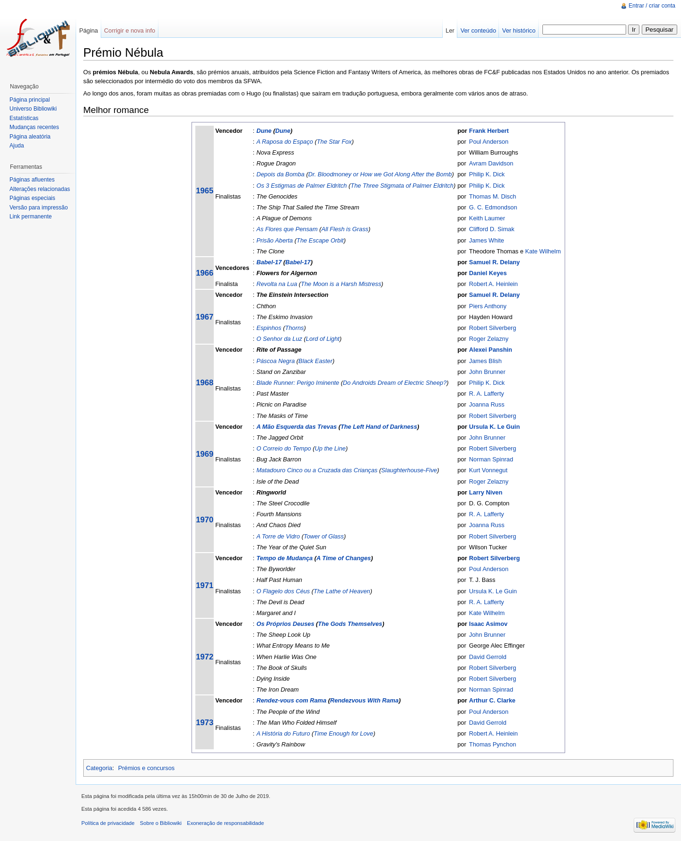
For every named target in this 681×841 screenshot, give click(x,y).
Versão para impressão (38, 207)
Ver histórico (518, 30)
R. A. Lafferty (486, 393)
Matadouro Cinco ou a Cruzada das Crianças (316, 470)
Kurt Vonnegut (488, 470)
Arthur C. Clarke (492, 700)
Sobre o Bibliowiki (161, 823)
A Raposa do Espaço (284, 141)
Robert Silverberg (492, 327)
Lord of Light (323, 338)
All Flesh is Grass (344, 229)
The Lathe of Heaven (342, 591)
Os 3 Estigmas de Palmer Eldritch (301, 185)
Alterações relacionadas (39, 189)
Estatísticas (23, 118)
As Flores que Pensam (286, 229)
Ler (449, 30)
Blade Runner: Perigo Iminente (297, 382)
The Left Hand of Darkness (378, 426)
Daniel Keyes (488, 273)
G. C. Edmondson (493, 207)
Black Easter (315, 360)
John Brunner (487, 371)
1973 (204, 722)
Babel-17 (268, 262)
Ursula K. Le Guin (494, 426)
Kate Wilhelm (542, 251)
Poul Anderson (488, 141)
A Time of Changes (343, 558)
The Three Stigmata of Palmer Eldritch (402, 185)
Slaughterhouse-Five (409, 470)
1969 (204, 454)
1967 (204, 316)
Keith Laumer (487, 218)
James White (486, 240)
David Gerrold (487, 656)
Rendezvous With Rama (364, 700)
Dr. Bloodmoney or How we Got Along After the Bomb (380, 174)
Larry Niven (485, 492)
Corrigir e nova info (129, 30)
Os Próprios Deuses (285, 623)
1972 (204, 656)
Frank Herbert (489, 130)
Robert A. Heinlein (493, 283)
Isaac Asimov (488, 623)
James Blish (485, 360)
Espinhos (268, 327)
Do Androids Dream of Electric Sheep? (394, 382)
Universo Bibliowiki (33, 108)
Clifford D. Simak (492, 229)
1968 (204, 382)
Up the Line (329, 448)
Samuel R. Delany (494, 262)
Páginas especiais (32, 198)
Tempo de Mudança (284, 558)
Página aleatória (30, 136)
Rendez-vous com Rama (291, 700)
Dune (263, 130)
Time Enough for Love (343, 733)
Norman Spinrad (491, 459)
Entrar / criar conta (652, 5)
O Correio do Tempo (283, 448)
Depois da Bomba (280, 174)
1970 (204, 519)
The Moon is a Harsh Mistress (341, 283)
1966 (204, 273)
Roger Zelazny (488, 338)
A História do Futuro (283, 733)
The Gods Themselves (350, 623)
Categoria (99, 768)
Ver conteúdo (478, 30)
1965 (204, 190)
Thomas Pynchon (492, 744)
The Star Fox (334, 141)
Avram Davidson (491, 163)
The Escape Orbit (320, 240)
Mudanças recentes (34, 127)
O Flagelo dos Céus (283, 591)
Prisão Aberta (274, 240)
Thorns (294, 327)
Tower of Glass (324, 536)
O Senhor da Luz (279, 338)
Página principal (29, 99)
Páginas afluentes (31, 179)
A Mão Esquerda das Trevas (296, 426)
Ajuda (16, 145)
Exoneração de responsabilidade (225, 823)
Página (88, 30)
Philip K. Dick (487, 174)
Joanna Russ (487, 404)
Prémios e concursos (146, 768)
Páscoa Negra (275, 360)
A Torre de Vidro (278, 536)
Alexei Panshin (490, 349)
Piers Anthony (487, 306)
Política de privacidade (108, 823)
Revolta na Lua (276, 283)
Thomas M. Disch (492, 196)
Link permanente (30, 216)
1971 (204, 585)
